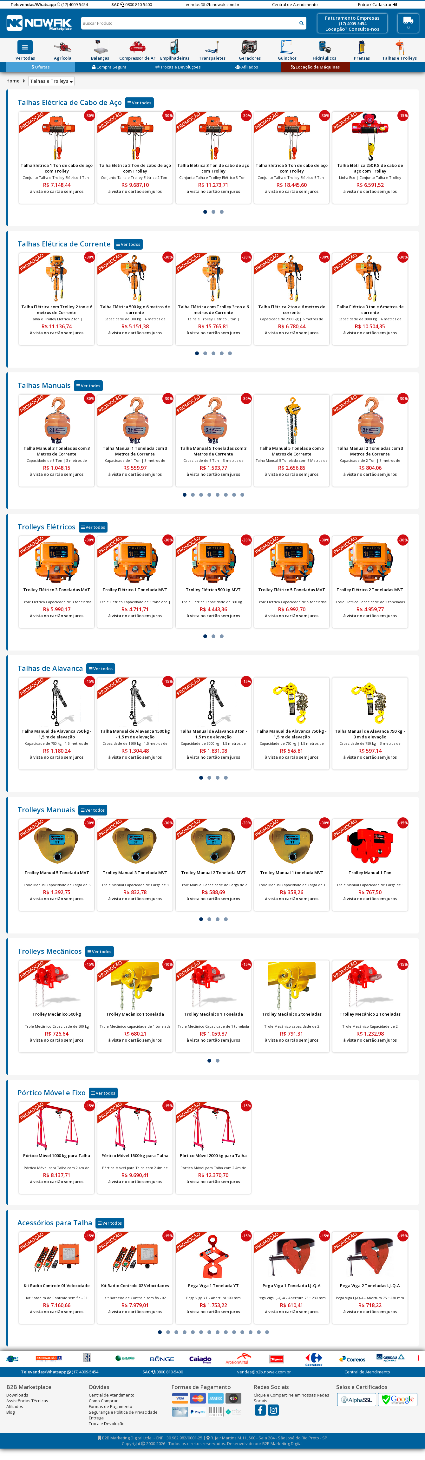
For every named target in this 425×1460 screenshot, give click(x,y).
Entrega (96, 1418)
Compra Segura (109, 67)
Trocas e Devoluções (178, 67)
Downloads (17, 1395)
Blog (10, 1412)
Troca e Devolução (107, 1423)
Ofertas (41, 67)
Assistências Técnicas (27, 1401)
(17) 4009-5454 (72, 4)
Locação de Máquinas (315, 67)
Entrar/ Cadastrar (375, 4)
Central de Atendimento (295, 4)
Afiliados (246, 67)
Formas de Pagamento (110, 1406)
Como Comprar (103, 1401)
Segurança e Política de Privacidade (123, 1412)
